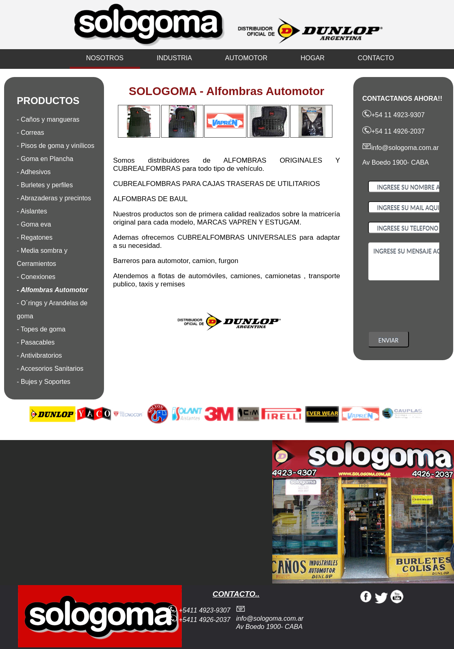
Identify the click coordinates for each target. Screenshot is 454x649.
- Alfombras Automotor (52, 289)
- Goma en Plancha (45, 158)
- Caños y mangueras (48, 119)
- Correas (30, 132)
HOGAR (312, 57)
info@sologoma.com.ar (400, 147)
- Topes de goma (41, 329)
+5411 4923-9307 (199, 610)
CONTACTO (376, 57)
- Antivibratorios (39, 355)
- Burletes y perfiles (45, 185)
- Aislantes (32, 211)
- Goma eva (34, 224)
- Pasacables (36, 342)
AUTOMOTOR (246, 57)
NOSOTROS (105, 57)
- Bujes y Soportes (43, 381)
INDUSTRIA (174, 57)
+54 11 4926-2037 (393, 131)
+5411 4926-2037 (199, 619)
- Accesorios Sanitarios (50, 368)
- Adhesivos (34, 171)
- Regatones (34, 237)
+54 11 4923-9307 (393, 114)
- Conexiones (36, 276)
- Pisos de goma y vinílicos (55, 145)
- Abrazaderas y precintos (54, 198)
